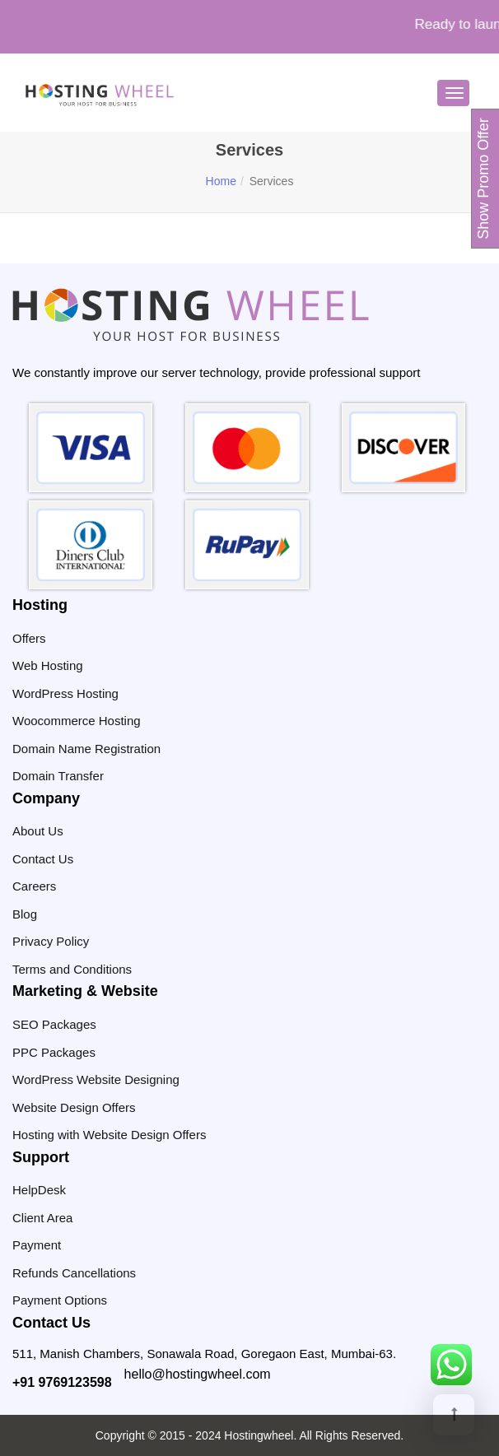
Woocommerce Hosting (76, 721)
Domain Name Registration (86, 749)
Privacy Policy (50, 941)
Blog (24, 914)
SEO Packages (54, 1024)
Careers (34, 886)
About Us (37, 831)
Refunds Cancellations (74, 1273)
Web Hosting (47, 665)
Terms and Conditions (72, 969)
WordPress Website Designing (96, 1079)
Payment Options (59, 1300)
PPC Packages (54, 1052)
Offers (29, 638)
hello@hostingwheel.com (197, 1374)
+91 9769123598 (62, 1382)
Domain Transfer (58, 776)
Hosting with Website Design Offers (109, 1135)
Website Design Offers (74, 1107)
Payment (36, 1245)
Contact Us (42, 859)
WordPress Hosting (65, 693)
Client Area (42, 1218)
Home (221, 181)
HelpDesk (39, 1190)
